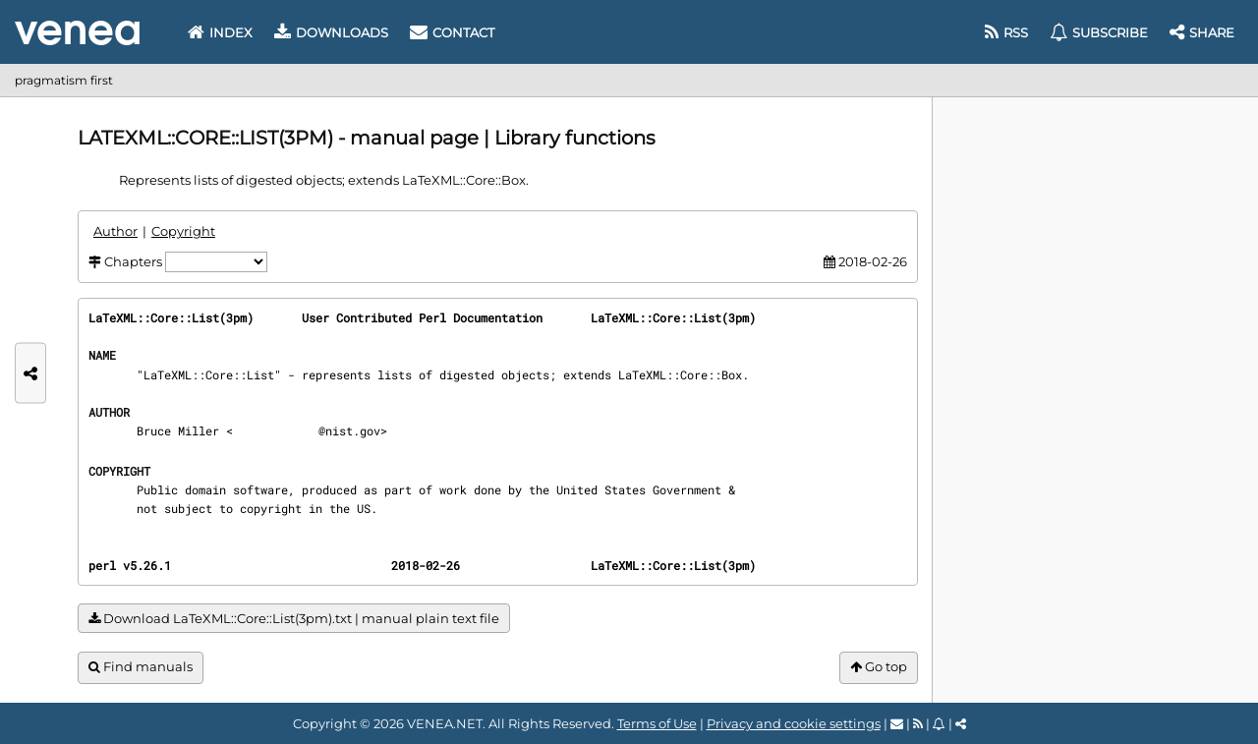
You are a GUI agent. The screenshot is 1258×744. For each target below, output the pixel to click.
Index (220, 32)
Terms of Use (657, 723)
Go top (878, 666)
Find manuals (140, 666)
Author (115, 231)
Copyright (183, 231)
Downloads (331, 32)
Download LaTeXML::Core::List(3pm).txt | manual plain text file (293, 618)
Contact (452, 32)
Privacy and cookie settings (794, 723)
